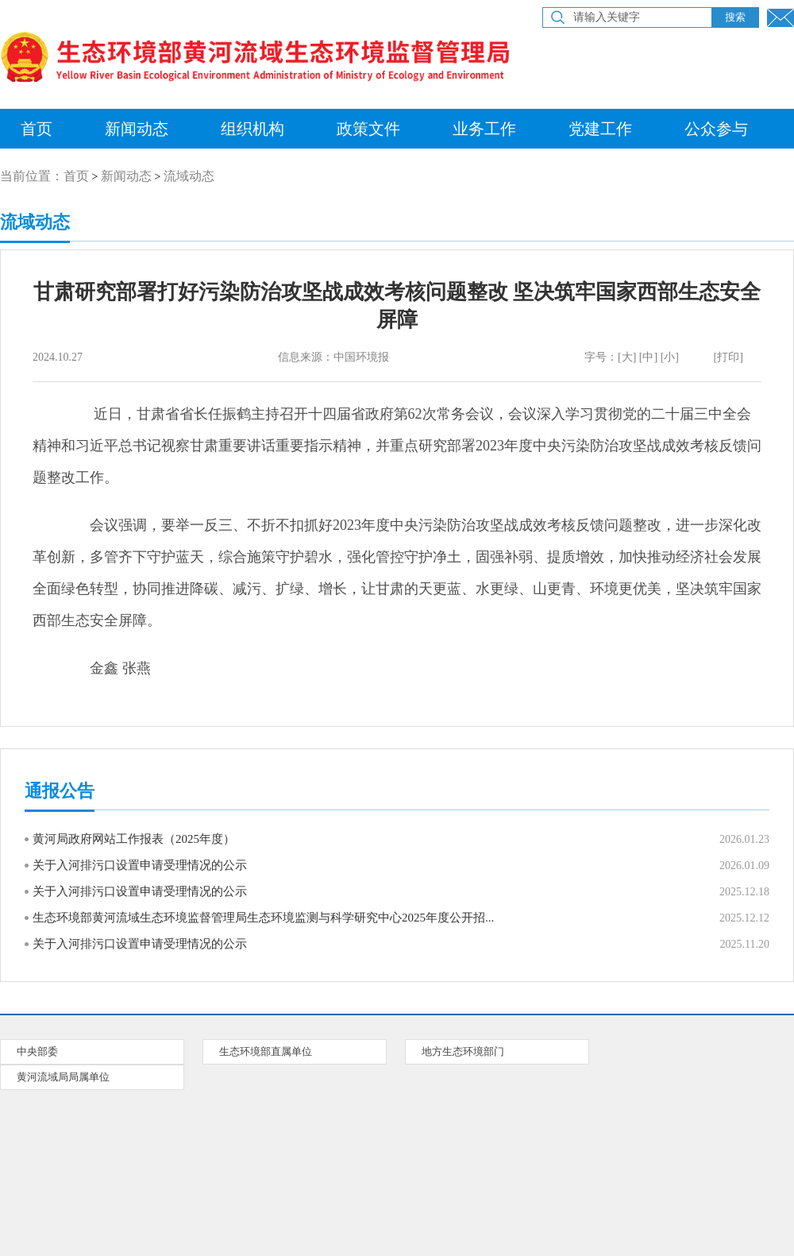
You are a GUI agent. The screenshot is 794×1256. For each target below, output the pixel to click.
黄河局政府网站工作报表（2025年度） (134, 839)
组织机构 (252, 128)
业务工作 (484, 128)
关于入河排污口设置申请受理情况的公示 (140, 865)
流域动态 (189, 176)
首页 (76, 176)
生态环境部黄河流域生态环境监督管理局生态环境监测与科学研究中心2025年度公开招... (263, 917)
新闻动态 (136, 128)
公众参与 (716, 128)
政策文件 (368, 128)
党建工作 (600, 128)
